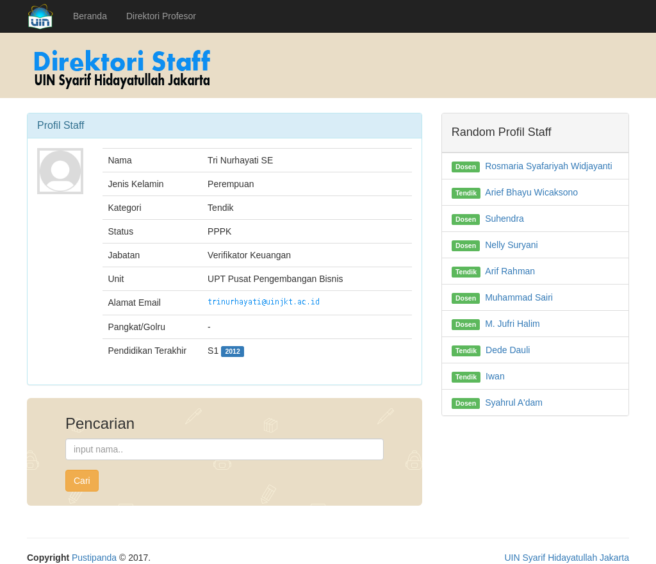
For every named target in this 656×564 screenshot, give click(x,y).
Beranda (90, 16)
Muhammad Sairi (519, 297)
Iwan (495, 376)
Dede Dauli (508, 350)
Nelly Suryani (511, 245)
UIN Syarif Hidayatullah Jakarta (566, 557)
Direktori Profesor (161, 16)
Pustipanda (94, 557)
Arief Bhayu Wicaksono (531, 192)
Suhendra (504, 218)
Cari (82, 481)
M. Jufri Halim (512, 324)
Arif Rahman (510, 271)
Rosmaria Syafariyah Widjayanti (548, 166)
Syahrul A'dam (514, 402)
